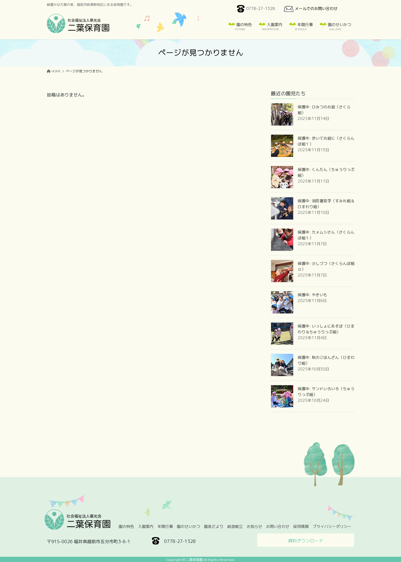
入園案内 (146, 526)
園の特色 (126, 526)
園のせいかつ (188, 526)
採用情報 (301, 526)
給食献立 (235, 526)
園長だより (213, 526)
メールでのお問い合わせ (310, 9)
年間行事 (165, 526)
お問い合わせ (277, 526)
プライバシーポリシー (332, 526)
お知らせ (254, 526)
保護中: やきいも (312, 294)
